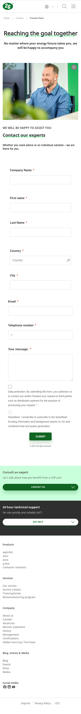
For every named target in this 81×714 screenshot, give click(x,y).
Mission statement (14, 627)
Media (6, 672)
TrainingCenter (12, 593)
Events (7, 664)
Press (6, 668)
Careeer (7, 619)
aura (5, 559)
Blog (5, 660)
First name (17, 198)
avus (5, 556)
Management (11, 634)
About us (8, 615)
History (7, 630)
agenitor (8, 552)
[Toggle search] (64, 6)
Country (15, 250)
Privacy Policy (43, 703)
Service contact (12, 589)
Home (7, 18)
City (12, 275)
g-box (6, 563)
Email (12, 301)
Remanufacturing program (19, 597)
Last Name (17, 222)
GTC (57, 703)
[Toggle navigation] (73, 6)
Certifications (11, 638)
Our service (10, 585)
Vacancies (9, 623)
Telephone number (21, 325)
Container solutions (14, 567)
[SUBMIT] (40, 436)
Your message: (18, 349)
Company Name (21, 170)
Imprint (25, 703)
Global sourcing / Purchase (19, 642)
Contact (20, 18)
